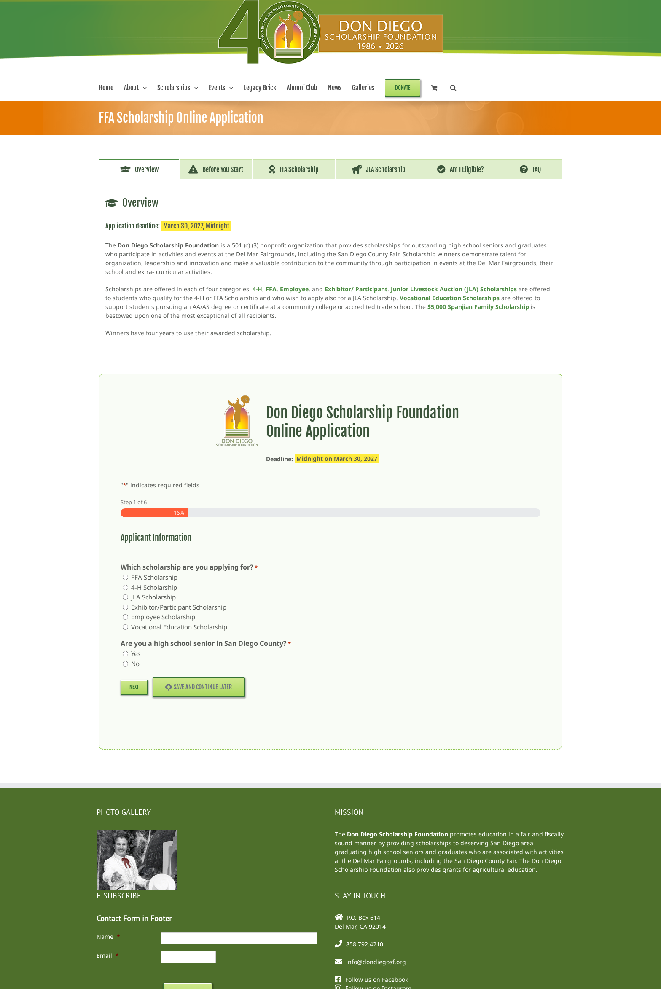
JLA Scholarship (153, 597)
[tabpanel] (330, 265)
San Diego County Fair (485, 861)
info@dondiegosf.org (376, 962)
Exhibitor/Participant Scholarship (178, 607)
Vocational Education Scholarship (179, 627)
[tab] (139, 169)
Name (108, 937)
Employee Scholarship (163, 617)
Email (108, 955)
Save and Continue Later (198, 687)
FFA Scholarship (154, 577)
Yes (135, 653)
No (135, 663)
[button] (453, 87)
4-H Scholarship (154, 587)
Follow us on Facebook (376, 980)
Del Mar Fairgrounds (382, 861)
